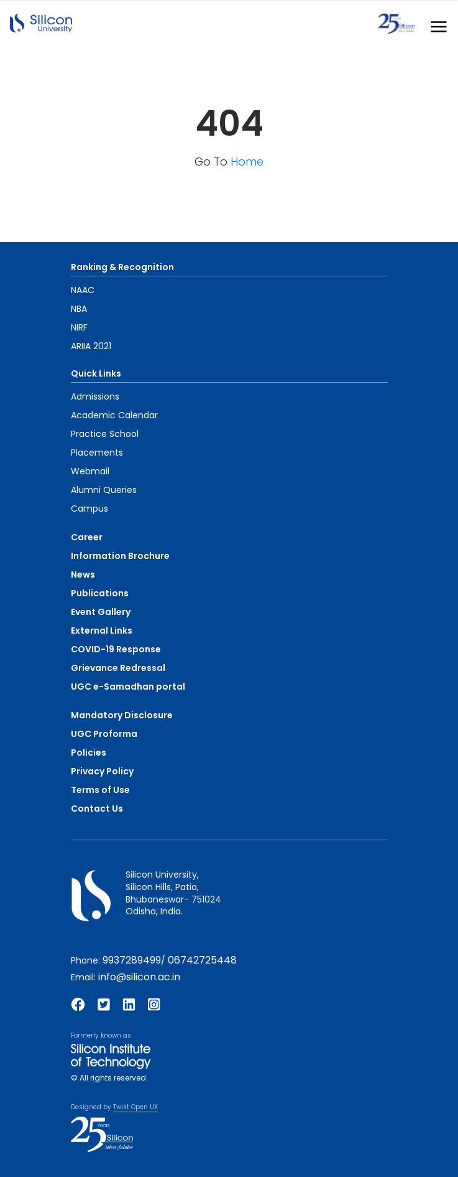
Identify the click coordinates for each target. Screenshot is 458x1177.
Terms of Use (100, 790)
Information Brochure (120, 556)
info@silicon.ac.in (139, 977)
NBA (79, 308)
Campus (89, 508)
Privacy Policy (102, 771)
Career (87, 537)
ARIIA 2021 (91, 346)
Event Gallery (101, 612)
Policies (88, 752)
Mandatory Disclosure (122, 715)
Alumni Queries (104, 490)
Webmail (90, 471)
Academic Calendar (114, 415)
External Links (101, 630)
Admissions (95, 396)
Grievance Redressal (118, 668)
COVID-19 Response (116, 649)
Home (247, 161)
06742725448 (202, 960)
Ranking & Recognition (122, 267)
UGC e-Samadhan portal (128, 686)
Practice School (105, 434)
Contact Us (97, 808)
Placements (97, 452)
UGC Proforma (104, 734)
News (83, 574)
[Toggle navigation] (435, 24)
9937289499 (132, 960)
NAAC (82, 290)
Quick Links (96, 373)
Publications (100, 593)
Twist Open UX (135, 1107)
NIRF (79, 327)
